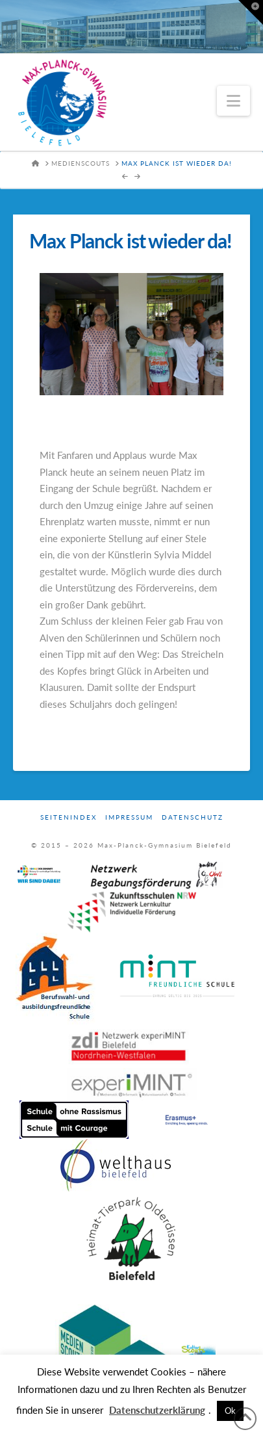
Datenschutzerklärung (157, 1410)
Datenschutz (192, 817)
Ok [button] (230, 1410)
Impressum (129, 817)
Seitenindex (68, 817)
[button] (233, 101)
